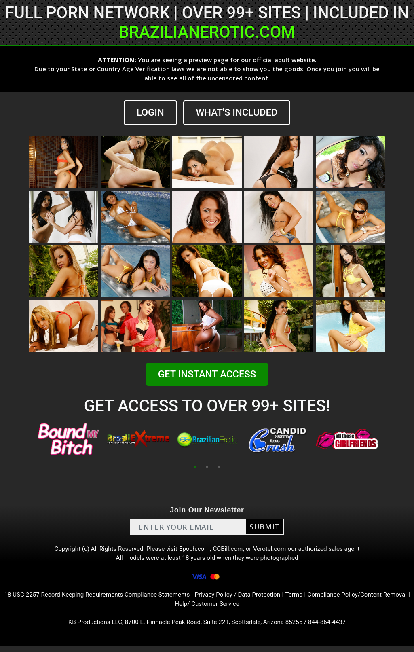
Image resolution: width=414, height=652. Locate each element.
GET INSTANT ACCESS (207, 374)
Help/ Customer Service (222, 608)
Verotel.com (272, 550)
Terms (313, 598)
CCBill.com (229, 550)
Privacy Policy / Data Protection (254, 598)
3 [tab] (219, 467)
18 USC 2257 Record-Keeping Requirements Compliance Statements (106, 598)
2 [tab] (207, 467)
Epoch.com (194, 550)
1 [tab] (195, 467)
